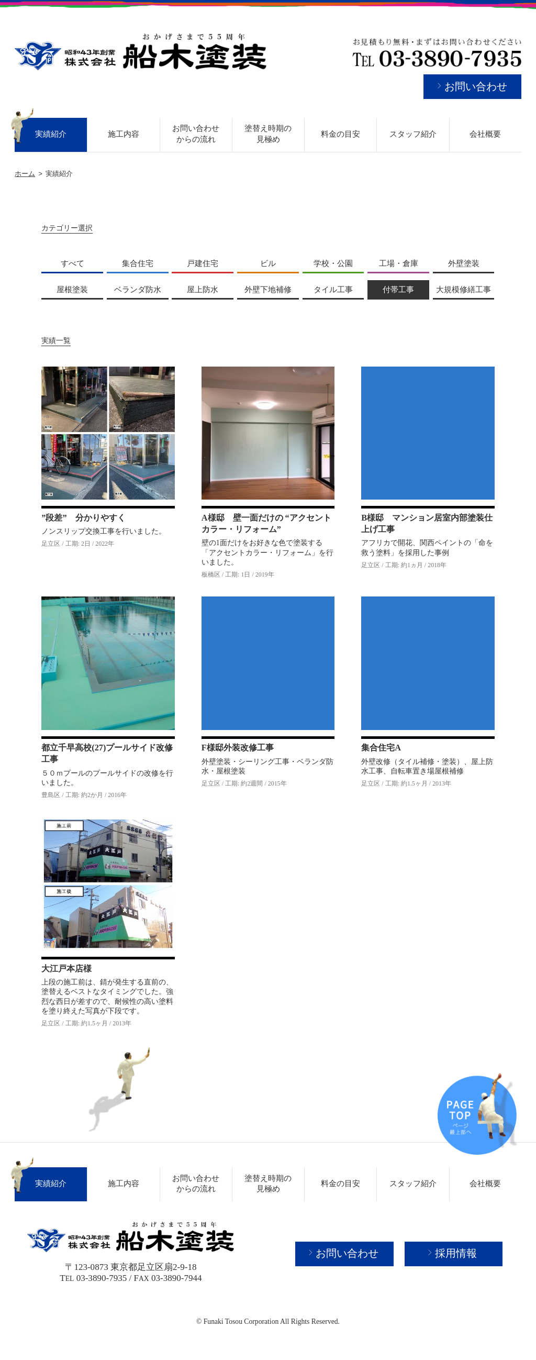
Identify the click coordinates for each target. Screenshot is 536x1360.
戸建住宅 (202, 263)
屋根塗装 (72, 289)
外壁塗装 (463, 263)
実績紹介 (50, 133)
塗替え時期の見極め (268, 133)
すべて (72, 263)
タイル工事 (333, 289)
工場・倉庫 (398, 263)
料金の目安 (340, 133)
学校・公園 (333, 263)
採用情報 (456, 1253)
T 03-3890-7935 (93, 1278)
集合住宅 (137, 263)
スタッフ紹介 (413, 133)
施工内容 (123, 133)
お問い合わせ (475, 86)
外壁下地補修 (268, 289)
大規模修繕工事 (463, 289)
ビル (268, 263)
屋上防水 (202, 289)
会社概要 (485, 133)
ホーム (25, 174)
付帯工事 (398, 289)
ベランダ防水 (137, 289)
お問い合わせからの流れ (195, 133)
